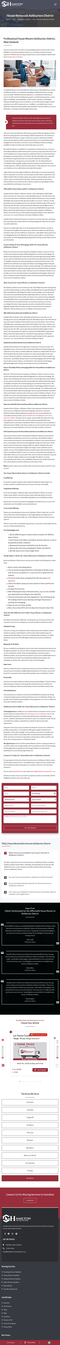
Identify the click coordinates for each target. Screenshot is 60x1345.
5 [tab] (33, 1082)
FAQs (4, 1310)
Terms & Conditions (9, 1324)
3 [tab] (27, 1082)
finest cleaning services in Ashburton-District (38, 714)
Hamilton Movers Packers (15, 57)
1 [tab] (20, 1082)
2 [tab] (23, 1082)
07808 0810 (18, 771)
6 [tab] (37, 1082)
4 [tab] (30, 1082)
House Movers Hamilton (10, 1276)
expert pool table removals (30, 415)
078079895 (30, 1342)
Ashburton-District (24, 19)
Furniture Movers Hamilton (11, 1279)
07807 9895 (10, 1248)
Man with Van (7, 1286)
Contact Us (30, 1200)
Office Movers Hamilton (10, 1283)
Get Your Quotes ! (30, 828)
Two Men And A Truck (9, 1289)
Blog (4, 1313)
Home (8, 19)
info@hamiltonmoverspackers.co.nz (44, 771)
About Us (5, 1303)
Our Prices (6, 1317)
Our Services (7, 1307)
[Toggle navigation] (55, 4)
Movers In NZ (7, 1320)
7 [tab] (40, 1082)
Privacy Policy (7, 1327)
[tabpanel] (30, 1053)
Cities (14, 19)
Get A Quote (40, 1070)
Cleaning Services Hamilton (11, 1272)
